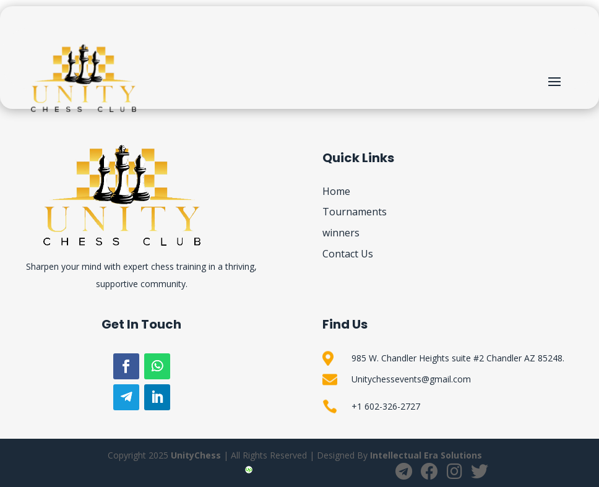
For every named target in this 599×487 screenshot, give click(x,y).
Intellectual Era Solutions (426, 455)
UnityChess (196, 455)
